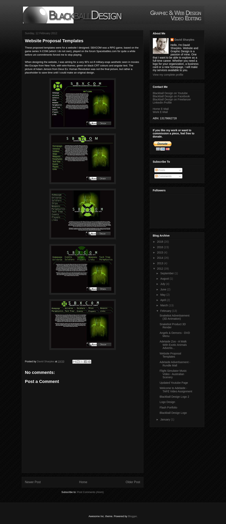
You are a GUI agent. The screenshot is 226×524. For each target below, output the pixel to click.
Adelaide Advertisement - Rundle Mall (175, 364)
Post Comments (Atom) (90, 492)
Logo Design (167, 402)
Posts (160, 170)
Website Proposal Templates (170, 355)
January (165, 419)
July (163, 283)
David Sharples (184, 39)
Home (83, 482)
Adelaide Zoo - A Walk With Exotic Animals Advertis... (173, 345)
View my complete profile (168, 74)
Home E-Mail (161, 108)
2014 (160, 257)
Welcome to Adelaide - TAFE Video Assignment (176, 389)
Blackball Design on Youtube (170, 93)
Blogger (132, 516)
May (163, 294)
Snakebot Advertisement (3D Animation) (174, 317)
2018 (160, 241)
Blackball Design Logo (173, 412)
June (163, 289)
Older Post (133, 482)
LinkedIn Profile (162, 102)
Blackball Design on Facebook (171, 96)
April (163, 300)
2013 (160, 263)
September (167, 273)
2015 (160, 252)
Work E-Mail (160, 112)
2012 (160, 268)
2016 (160, 247)
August (165, 278)
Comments (163, 176)
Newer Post (33, 482)
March (164, 305)
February (166, 310)
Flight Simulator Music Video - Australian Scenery (173, 374)
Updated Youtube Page (174, 382)
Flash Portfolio (168, 407)
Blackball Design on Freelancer (172, 99)
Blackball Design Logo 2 (174, 396)
